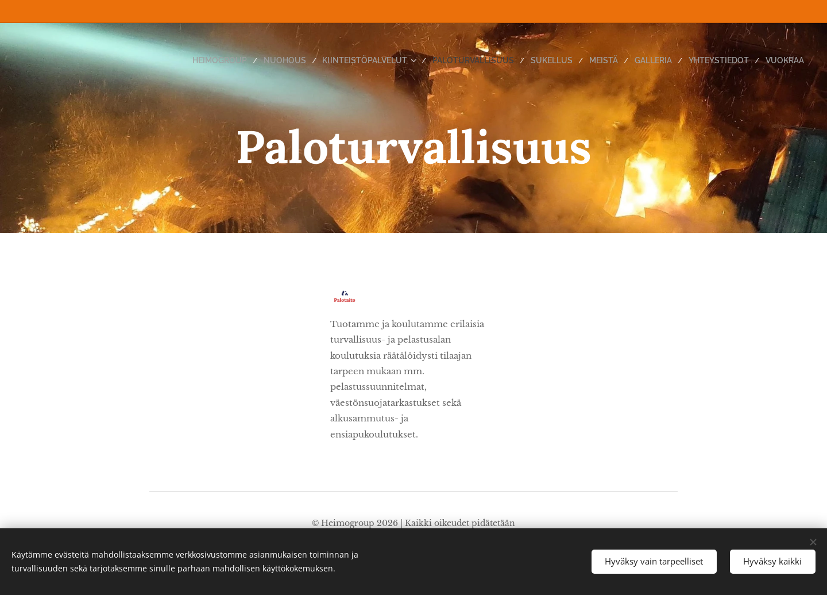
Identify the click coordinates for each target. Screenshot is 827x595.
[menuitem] (262, 60)
